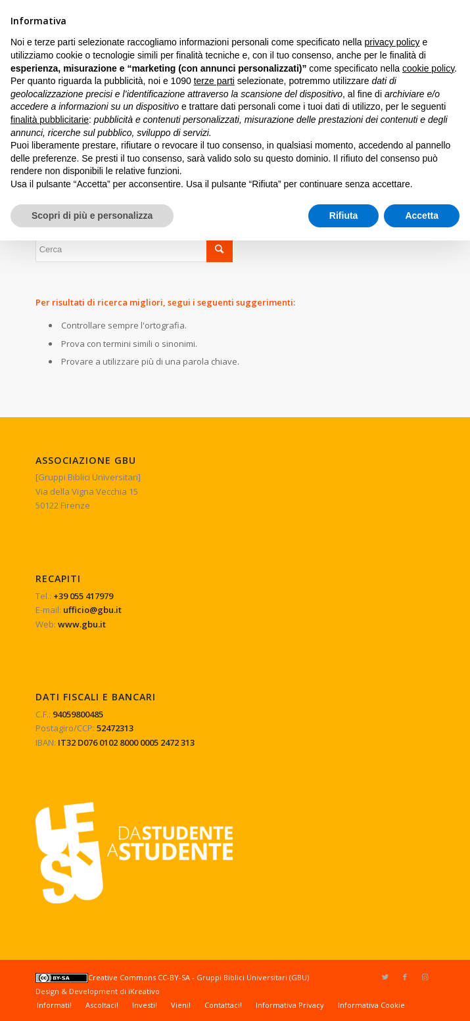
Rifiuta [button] (343, 215)
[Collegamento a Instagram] (425, 977)
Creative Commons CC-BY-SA (112, 977)
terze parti (214, 81)
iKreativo (144, 991)
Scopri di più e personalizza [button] (92, 215)
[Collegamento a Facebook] (405, 977)
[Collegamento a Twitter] (385, 977)
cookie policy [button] (428, 68)
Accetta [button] (421, 215)
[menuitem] (54, 1005)
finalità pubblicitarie (50, 119)
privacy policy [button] (392, 42)
